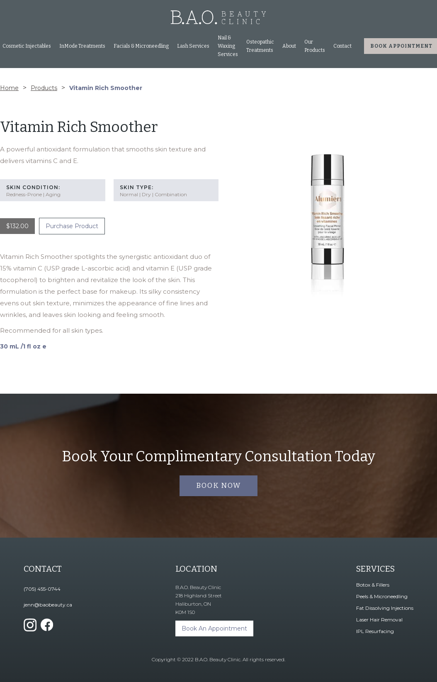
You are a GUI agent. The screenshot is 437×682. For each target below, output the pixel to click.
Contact (342, 46)
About (289, 46)
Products (44, 88)
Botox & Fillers (372, 585)
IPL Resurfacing (375, 631)
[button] (82, 46)
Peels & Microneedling (382, 596)
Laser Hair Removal (379, 619)
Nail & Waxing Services (228, 46)
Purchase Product (72, 226)
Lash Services (193, 46)
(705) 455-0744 (42, 589)
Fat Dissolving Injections (384, 608)
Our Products (314, 46)
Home (9, 88)
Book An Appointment (214, 628)
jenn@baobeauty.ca (48, 605)
